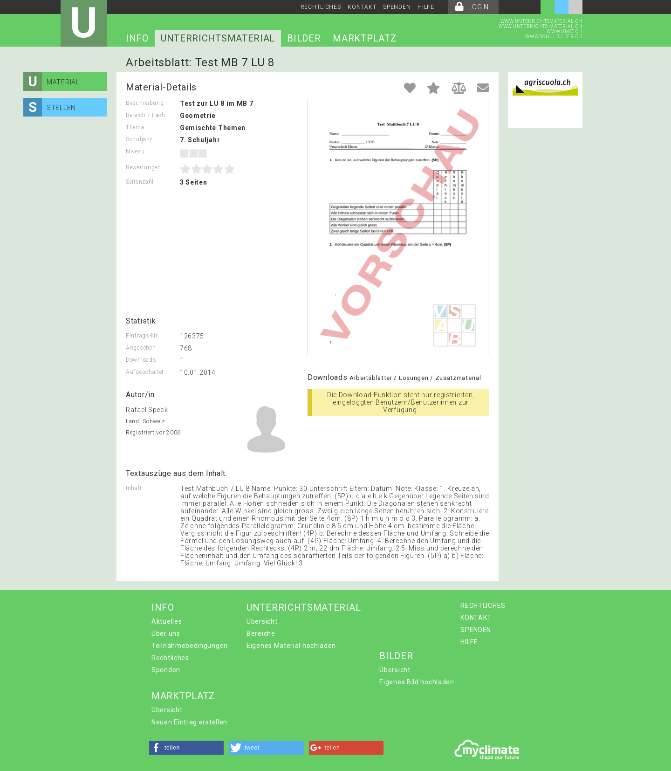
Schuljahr (139, 139)
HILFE (426, 7)
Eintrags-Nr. (142, 335)
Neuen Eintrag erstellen (189, 722)
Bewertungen (143, 167)
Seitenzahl (140, 182)
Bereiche (260, 633)
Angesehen (141, 347)
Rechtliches (170, 657)
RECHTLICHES (321, 7)
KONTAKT (362, 7)
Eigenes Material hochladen (291, 645)
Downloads (141, 360)
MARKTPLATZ (365, 38)
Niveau (135, 151)
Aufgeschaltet (145, 372)
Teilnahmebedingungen (189, 645)
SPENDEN (397, 7)
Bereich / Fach (145, 115)
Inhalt (134, 488)
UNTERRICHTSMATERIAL (218, 38)
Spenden (165, 670)
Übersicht (261, 621)
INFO (137, 38)
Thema (135, 127)
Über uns (165, 633)
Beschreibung (145, 103)
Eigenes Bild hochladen (416, 682)
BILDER (304, 38)
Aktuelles (166, 621)
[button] (186, 748)
